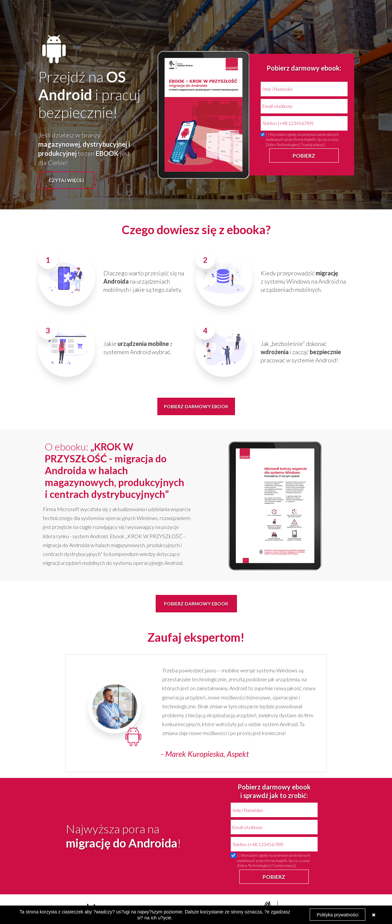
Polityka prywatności (337, 914)
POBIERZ (304, 155)
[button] (66, 180)
